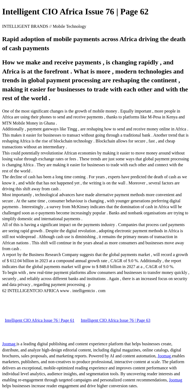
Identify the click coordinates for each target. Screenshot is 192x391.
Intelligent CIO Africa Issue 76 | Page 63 (115, 320)
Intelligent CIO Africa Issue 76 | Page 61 (39, 320)
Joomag (9, 344)
